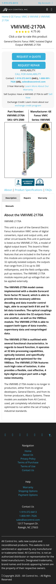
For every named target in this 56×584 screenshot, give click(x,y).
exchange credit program (28, 105)
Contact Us (28, 470)
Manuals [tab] (10, 206)
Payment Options (28, 495)
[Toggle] (51, 9)
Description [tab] (11, 198)
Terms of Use (28, 466)
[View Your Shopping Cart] (52, 2)
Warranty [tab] (42, 198)
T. (50, 435)
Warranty (28, 487)
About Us (28, 454)
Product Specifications (28, 190)
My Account (44, 2)
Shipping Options (28, 491)
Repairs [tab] (27, 198)
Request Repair (29, 65)
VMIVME (34, 16)
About (8, 190)
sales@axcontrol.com (34, 81)
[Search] (47, 9)
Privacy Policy (28, 458)
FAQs (48, 190)
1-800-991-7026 (28, 516)
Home (5, 16)
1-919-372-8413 (10, 2)
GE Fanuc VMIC (19, 16)
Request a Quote (29, 56)
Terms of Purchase (28, 462)
